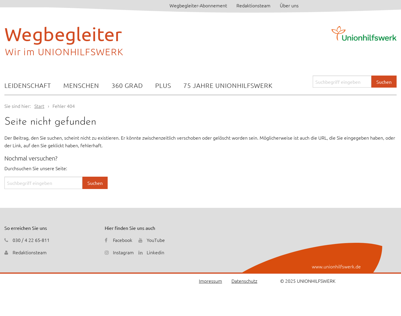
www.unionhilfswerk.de (336, 266)
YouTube (156, 240)
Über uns (289, 5)
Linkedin (155, 252)
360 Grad (127, 85)
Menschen (81, 85)
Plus (163, 85)
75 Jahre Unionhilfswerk (228, 85)
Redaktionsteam (253, 5)
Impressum (210, 280)
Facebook (122, 240)
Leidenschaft (27, 85)
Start (39, 106)
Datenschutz (244, 280)
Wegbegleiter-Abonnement (198, 5)
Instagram (123, 252)
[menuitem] (27, 86)
